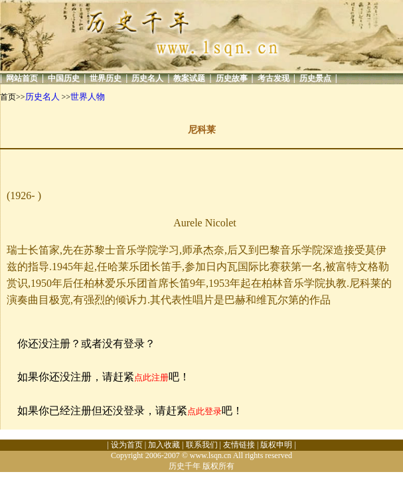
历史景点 (315, 78)
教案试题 (189, 78)
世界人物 (87, 97)
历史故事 (232, 78)
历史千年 (185, 466)
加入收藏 (164, 444)
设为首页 (127, 444)
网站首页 (22, 78)
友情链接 (239, 444)
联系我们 (202, 444)
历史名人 (147, 78)
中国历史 (64, 78)
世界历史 (105, 78)
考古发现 (273, 78)
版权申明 (276, 444)
